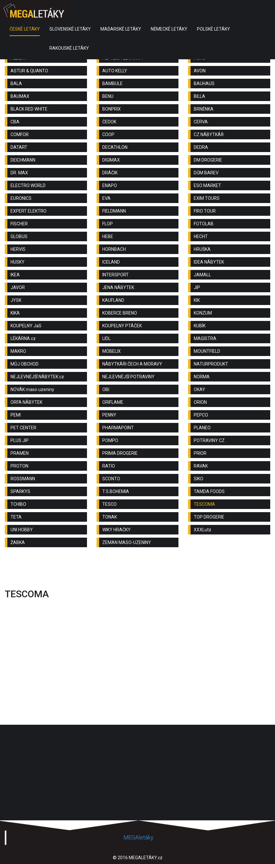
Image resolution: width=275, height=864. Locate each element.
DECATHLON (114, 147)
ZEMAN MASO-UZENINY (126, 542)
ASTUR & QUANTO (29, 70)
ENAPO (109, 185)
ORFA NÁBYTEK (26, 402)
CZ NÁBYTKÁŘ (209, 134)
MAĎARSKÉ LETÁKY (120, 29)
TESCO (109, 504)
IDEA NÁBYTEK (209, 262)
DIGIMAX (111, 160)
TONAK (109, 516)
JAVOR (18, 287)
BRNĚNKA (203, 109)
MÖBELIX (111, 351)
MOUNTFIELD (207, 351)
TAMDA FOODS (209, 491)
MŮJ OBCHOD (25, 364)
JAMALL (202, 274)
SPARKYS (20, 491)
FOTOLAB (203, 223)
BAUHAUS (204, 83)
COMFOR (20, 134)
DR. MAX (19, 172)
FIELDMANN (114, 211)
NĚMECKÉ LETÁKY (169, 29)
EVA (106, 198)
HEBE (107, 236)
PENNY (109, 414)
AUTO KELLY (114, 70)
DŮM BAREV (206, 172)
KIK (197, 300)
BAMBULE (112, 83)
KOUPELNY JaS (26, 325)
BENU (107, 96)
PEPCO (201, 414)
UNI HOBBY (22, 529)
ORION (200, 402)
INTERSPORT (115, 274)
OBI (105, 389)
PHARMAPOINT (118, 427)
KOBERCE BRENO (119, 313)
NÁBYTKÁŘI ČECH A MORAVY (132, 364)
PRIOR (200, 453)
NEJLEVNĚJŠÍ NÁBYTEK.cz (37, 376)
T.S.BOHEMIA (115, 491)
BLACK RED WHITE (29, 109)
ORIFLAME (112, 402)
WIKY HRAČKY (116, 529)
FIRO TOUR (205, 211)
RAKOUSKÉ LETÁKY (69, 48)
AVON (200, 70)
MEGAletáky (138, 837)
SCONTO (111, 478)
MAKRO (18, 351)
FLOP (107, 223)
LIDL (106, 338)
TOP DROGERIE (209, 516)
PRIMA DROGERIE (120, 453)
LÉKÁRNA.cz (23, 338)
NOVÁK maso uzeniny (32, 389)
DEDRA (201, 147)
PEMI (16, 414)
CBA (15, 121)
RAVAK (201, 465)
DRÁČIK (110, 172)
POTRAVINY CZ (209, 440)
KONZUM (203, 313)
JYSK (16, 300)
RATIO (108, 465)
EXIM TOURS (207, 198)
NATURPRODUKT (211, 364)
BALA (16, 83)
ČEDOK (109, 121)
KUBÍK (200, 325)
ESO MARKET (207, 185)
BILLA (199, 96)
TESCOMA (204, 504)
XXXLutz (202, 529)
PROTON (19, 465)
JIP (197, 287)
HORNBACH (114, 249)
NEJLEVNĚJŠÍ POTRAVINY (128, 376)
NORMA (202, 376)
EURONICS (21, 198)
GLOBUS (19, 236)
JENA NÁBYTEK (118, 287)
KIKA (15, 313)
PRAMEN (20, 453)
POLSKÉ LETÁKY (213, 29)
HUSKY (18, 262)
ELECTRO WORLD (28, 185)
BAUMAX (20, 96)
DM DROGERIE (208, 160)
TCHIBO (18, 504)
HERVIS (18, 249)
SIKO (198, 478)
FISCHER (19, 223)
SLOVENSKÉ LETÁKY (70, 29)
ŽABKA (18, 542)
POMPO (110, 440)
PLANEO (202, 427)
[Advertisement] (138, 569)
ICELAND (111, 262)
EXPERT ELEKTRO (29, 211)
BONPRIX (111, 109)
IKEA (15, 274)
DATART (19, 147)
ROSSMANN (23, 478)
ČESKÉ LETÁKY (25, 29)
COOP (108, 134)
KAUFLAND (113, 300)
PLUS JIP (20, 440)
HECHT (201, 236)
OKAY (199, 389)
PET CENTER (23, 427)
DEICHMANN (23, 160)
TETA (16, 516)
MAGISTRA (205, 338)
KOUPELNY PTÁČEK (122, 325)
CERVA (201, 121)
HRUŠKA (202, 249)
